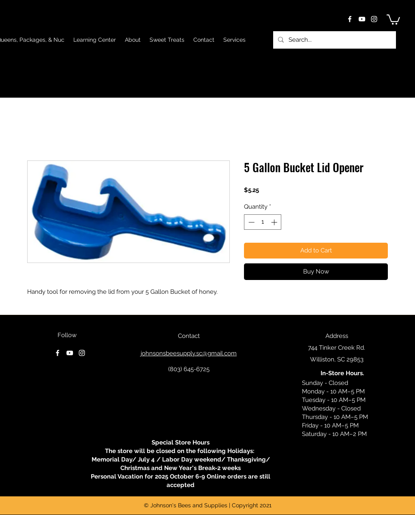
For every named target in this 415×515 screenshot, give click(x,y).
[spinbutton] (263, 222)
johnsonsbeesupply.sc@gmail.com (189, 353)
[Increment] (275, 222)
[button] (393, 19)
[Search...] (334, 40)
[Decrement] (250, 222)
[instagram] (374, 19)
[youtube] (362, 19)
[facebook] (350, 19)
